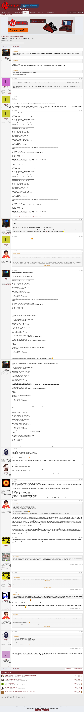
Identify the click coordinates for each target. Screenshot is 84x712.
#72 (82, 479)
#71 (82, 463)
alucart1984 (78, 688)
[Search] (80, 12)
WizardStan (78, 680)
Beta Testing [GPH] (17, 688)
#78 (82, 611)
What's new (32, 12)
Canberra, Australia (7, 494)
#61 (82, 48)
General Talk (16, 692)
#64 (82, 110)
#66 (82, 236)
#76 (82, 572)
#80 (82, 650)
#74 (82, 537)
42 (20, 692)
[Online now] (6, 560)
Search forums (9, 14)
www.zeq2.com (8, 608)
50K (24, 688)
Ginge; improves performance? (13, 679)
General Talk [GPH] (17, 676)
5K (26, 680)
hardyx (6, 688)
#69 (82, 360)
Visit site (9, 93)
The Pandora (17, 12)
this (46, 231)
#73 (82, 500)
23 (22, 676)
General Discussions (20, 680)
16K (22, 692)
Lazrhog (78, 684)
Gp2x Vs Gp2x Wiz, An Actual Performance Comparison (20, 675)
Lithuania (9, 61)
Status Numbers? (10, 683)
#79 (82, 631)
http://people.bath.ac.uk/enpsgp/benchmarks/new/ (30, 216)
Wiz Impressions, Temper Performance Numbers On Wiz (20, 691)
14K (24, 676)
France (9, 92)
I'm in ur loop (8, 664)
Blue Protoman (7, 680)
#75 (82, 553)
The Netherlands (8, 568)
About (3, 12)
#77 (82, 591)
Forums (25, 12)
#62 (82, 78)
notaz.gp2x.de (8, 62)
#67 (82, 250)
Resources (40, 12)
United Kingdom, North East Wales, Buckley (6, 607)
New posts (3, 14)
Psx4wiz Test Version (11, 687)
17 (24, 680)
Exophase (7, 692)
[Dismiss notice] (82, 18)
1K (24, 684)
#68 (82, 270)
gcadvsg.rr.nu (8, 665)
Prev (3, 46)
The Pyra (9, 12)
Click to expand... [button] (47, 258)
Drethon (6, 684)
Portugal (9, 461)
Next (18, 46)
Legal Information (50, 12)
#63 (82, 95)
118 (22, 688)
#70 (82, 448)
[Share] (80, 49)
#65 (82, 219)
